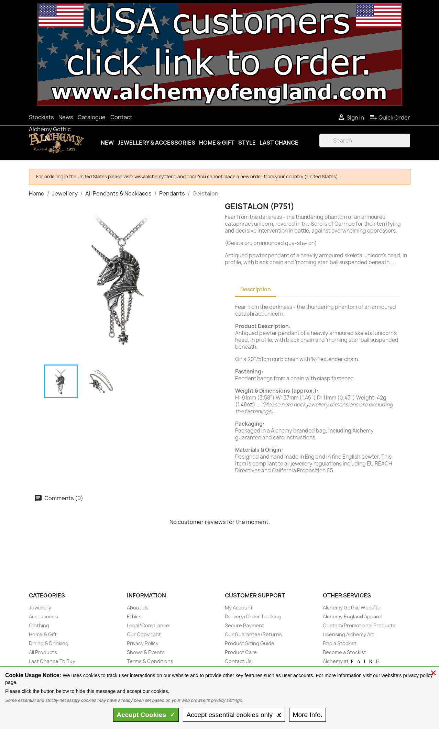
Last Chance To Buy (52, 661)
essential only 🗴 (233, 714)
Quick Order (389, 117)
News (65, 117)
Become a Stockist (344, 652)
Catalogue (92, 117)
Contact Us (238, 661)
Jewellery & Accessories (156, 142)
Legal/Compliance (148, 625)
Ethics (134, 616)
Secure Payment (244, 625)
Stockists (41, 117)
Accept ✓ (146, 714)
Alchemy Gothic (50, 129)
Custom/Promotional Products (359, 625)
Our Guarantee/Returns (253, 634)
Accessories (43, 616)
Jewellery (40, 607)
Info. (307, 714)
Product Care (241, 652)
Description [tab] (255, 289)
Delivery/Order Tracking (253, 616)
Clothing (39, 625)
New (107, 142)
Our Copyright (144, 634)
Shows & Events (146, 652)
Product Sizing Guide (249, 643)
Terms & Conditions (150, 661)
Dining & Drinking (48, 643)
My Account (239, 607)
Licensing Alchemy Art (348, 634)
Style (247, 142)
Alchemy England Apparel (352, 616)
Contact (121, 117)
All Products (43, 652)
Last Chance (279, 142)
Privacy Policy (142, 643)
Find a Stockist (339, 643)
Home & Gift (216, 142)
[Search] (364, 140)
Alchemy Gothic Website (352, 607)
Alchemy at (351, 661)
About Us (138, 607)
